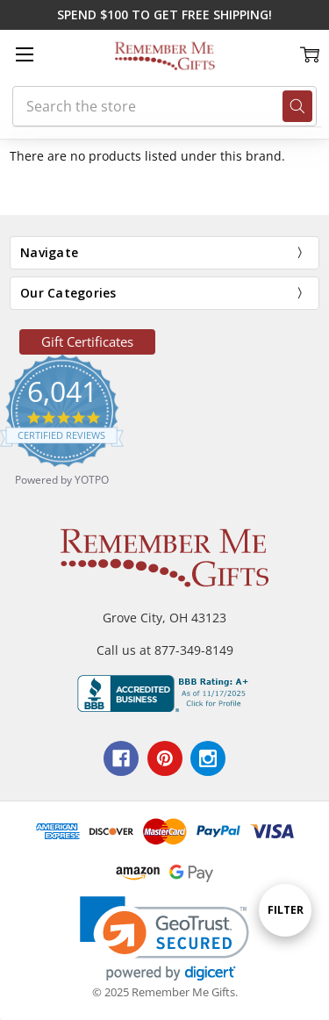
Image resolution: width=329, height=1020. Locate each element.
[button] (87, 342)
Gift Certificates (87, 341)
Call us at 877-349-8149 (165, 650)
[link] (164, 938)
